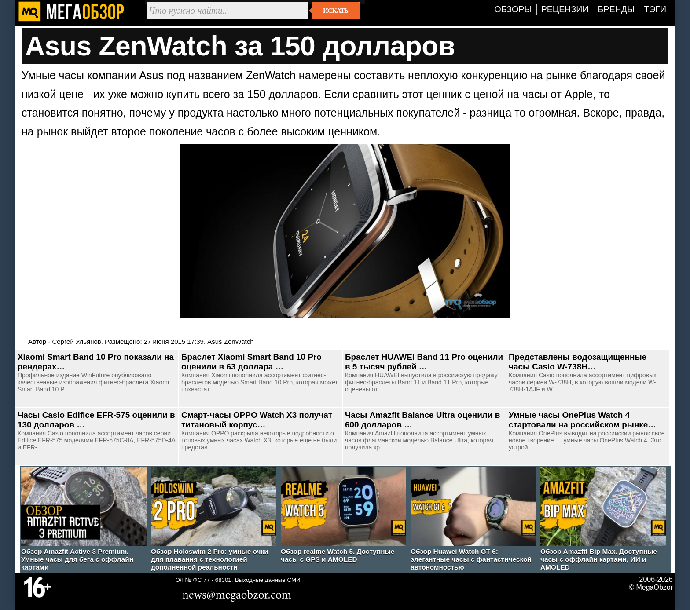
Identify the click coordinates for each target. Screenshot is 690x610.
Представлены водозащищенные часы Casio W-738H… (577, 361)
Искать (335, 10)
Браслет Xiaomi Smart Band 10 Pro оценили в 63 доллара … (251, 361)
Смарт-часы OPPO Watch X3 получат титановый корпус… (256, 419)
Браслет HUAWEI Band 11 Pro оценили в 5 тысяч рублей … (424, 361)
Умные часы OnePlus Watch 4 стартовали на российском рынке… (582, 419)
